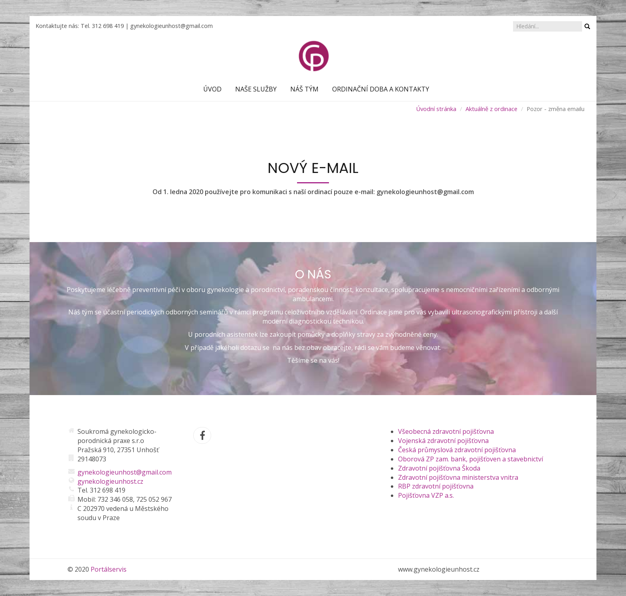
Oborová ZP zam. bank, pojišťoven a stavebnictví (470, 459)
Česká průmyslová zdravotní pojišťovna (457, 449)
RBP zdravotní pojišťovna (435, 486)
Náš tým (304, 89)
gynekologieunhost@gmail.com (171, 26)
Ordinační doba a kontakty (380, 89)
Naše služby (256, 89)
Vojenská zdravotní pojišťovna (443, 440)
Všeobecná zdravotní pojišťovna (446, 431)
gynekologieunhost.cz (110, 481)
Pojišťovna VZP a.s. (426, 495)
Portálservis (109, 569)
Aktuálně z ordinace (491, 109)
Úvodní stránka (436, 109)
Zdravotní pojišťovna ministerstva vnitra (458, 477)
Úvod (212, 89)
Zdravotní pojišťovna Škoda (439, 468)
